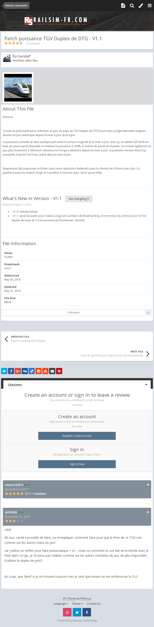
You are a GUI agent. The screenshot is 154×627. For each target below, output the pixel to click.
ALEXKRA (11, 512)
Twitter (77, 612)
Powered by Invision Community (77, 620)
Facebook (87, 612)
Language (61, 604)
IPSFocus (85, 598)
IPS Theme (69, 598)
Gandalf (24, 56)
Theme (77, 604)
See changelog (79, 199)
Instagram (67, 612)
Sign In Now (77, 464)
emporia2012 (14, 485)
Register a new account (77, 436)
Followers (74, 312)
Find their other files (25, 60)
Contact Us (93, 604)
